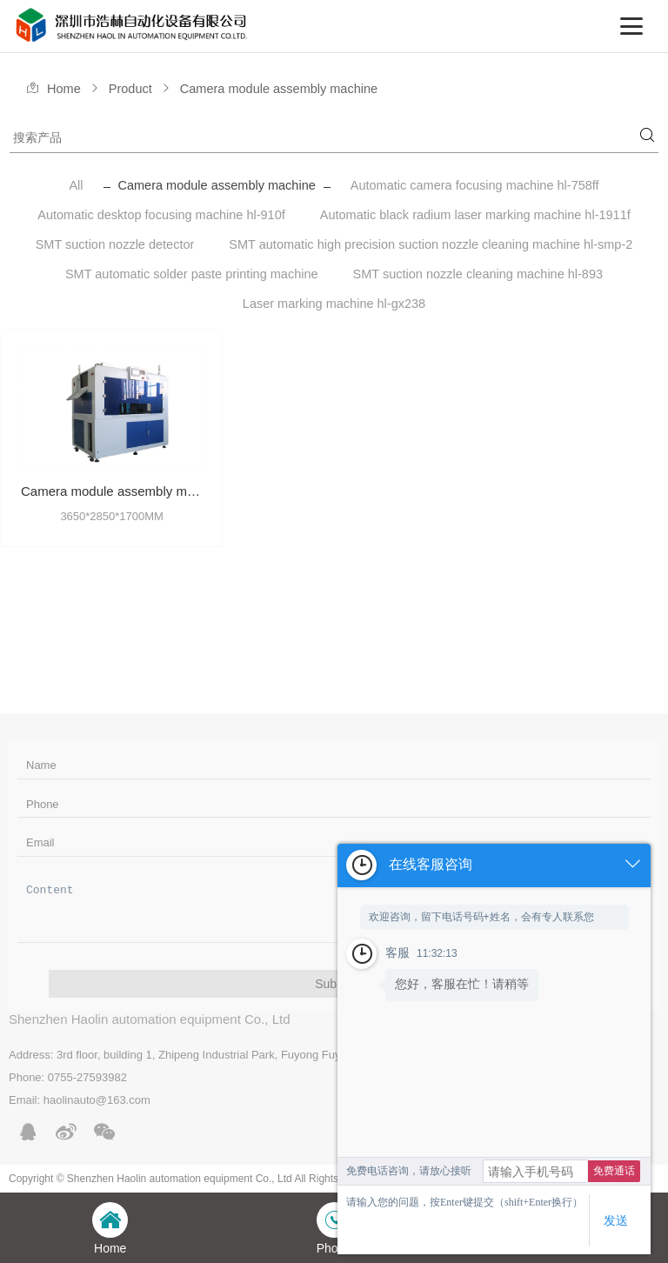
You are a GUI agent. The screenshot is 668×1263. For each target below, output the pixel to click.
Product (130, 89)
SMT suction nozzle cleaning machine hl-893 (478, 274)
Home (64, 89)
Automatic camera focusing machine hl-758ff (475, 185)
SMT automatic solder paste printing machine (191, 274)
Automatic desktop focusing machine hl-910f (161, 215)
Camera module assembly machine (278, 89)
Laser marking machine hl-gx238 (334, 304)
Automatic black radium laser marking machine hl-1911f (475, 215)
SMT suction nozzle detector (115, 244)
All (76, 185)
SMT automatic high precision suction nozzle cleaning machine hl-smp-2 (430, 244)
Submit (334, 984)
